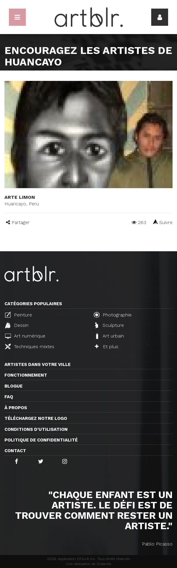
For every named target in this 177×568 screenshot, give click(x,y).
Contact (15, 450)
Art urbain (109, 336)
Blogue (13, 386)
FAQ (8, 396)
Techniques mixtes (29, 346)
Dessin (16, 325)
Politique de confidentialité (41, 440)
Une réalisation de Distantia (88, 564)
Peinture (18, 315)
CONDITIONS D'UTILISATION (36, 429)
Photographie (113, 315)
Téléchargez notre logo (35, 418)
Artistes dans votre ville (37, 364)
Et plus (106, 346)
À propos (15, 407)
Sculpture (109, 325)
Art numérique (25, 336)
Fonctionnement (25, 375)
